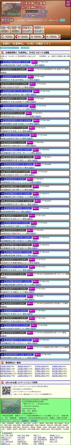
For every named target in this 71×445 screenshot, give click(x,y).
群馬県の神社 (5, 371)
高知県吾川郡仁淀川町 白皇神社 (17, 91)
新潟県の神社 (23, 373)
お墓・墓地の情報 (39, 437)
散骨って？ (37, 435)
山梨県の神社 (23, 376)
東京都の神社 (57, 371)
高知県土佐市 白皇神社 (15, 347)
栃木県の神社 (57, 369)
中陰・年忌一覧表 (23, 435)
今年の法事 (21, 437)
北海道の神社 (5, 366)
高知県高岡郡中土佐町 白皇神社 (17, 120)
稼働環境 (25, 421)
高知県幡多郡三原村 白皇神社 (18, 186)
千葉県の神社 (40, 371)
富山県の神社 (40, 373)
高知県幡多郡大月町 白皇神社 (18, 150)
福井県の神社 (5, 376)
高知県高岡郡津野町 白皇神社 (18, 208)
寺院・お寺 (53, 441)
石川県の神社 (57, 373)
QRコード (20, 389)
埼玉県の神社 (23, 371)
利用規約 (34, 421)
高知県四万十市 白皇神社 (15, 69)
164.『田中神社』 (36, 37)
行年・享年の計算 (7, 441)
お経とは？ (21, 439)
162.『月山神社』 (23, 37)
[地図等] (42, 65)
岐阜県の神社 (57, 376)
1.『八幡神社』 (8, 37)
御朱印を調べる (39, 441)
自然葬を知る (21, 441)
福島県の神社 (40, 369)
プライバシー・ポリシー (10, 421)
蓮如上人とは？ (6, 437)
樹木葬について (55, 435)
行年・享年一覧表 (7, 435)
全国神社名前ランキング (9, 48)
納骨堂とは (53, 439)
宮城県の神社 (57, 366)
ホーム (62, 20)
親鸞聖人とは (5, 444)
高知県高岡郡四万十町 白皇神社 (19, 157)
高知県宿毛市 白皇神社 (14, 113)
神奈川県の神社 (6, 373)
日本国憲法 (5, 439)
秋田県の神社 (5, 369)
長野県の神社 (40, 376)
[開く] (34, 62)
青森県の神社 (23, 366)
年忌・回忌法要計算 (40, 439)
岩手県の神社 (40, 366)
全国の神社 (25, 48)
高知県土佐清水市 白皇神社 (16, 84)
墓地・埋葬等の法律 (56, 437)
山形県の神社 (23, 369)
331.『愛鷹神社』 (52, 37)
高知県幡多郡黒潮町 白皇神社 (17, 62)
